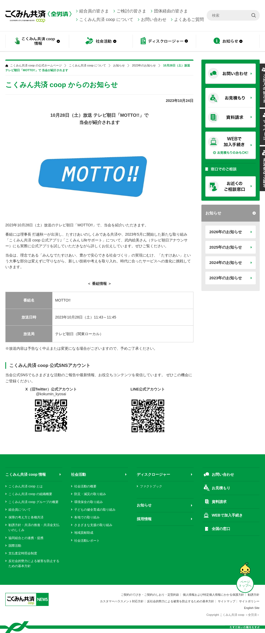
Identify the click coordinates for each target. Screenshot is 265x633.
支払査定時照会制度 (22, 553)
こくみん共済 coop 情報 (25, 474)
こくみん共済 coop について (106, 19)
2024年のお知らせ (225, 262)
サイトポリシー (249, 601)
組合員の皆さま (94, 11)
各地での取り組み (87, 517)
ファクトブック (151, 486)
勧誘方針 (253, 594)
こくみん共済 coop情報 (37, 42)
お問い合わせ (153, 19)
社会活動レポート (87, 540)
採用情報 (144, 519)
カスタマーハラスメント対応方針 (122, 601)
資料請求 (219, 502)
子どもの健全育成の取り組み (95, 509)
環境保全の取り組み (88, 502)
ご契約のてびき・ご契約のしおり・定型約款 (150, 594)
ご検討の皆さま (131, 11)
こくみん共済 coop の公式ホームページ (36, 65)
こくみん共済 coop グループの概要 (33, 502)
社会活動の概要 (85, 486)
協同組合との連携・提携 (25, 538)
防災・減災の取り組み (90, 494)
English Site (251, 607)
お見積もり (221, 488)
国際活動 (14, 545)
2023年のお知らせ (225, 278)
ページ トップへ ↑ (245, 585)
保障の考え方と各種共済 (25, 517)
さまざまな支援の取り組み (93, 525)
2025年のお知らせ (225, 247)
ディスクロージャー (164, 42)
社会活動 (100, 42)
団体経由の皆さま (171, 11)
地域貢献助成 (83, 533)
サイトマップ (226, 601)
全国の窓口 (221, 529)
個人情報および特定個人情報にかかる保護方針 (213, 594)
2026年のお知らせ (225, 232)
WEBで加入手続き (227, 515)
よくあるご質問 (189, 19)
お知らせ (228, 42)
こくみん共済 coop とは (25, 486)
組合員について (19, 509)
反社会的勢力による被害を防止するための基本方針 (180, 601)
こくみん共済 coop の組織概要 (30, 494)
